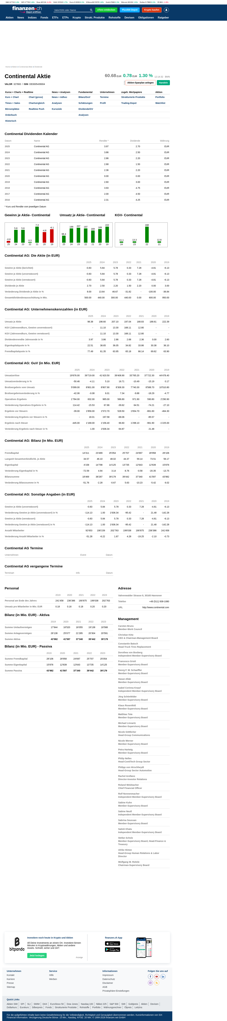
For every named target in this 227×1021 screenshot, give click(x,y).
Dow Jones (72, 1004)
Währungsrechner (112, 1007)
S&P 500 (114, 1004)
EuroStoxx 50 (57, 1004)
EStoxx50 (90, 2)
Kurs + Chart (12, 97)
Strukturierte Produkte (133, 97)
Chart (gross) (36, 97)
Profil (103, 103)
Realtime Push (36, 109)
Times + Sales (12, 103)
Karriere (11, 979)
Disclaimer (108, 983)
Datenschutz (109, 979)
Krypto (77, 17)
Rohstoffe (115, 17)
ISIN (26, 84)
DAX (55, 2)
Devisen (129, 17)
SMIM (37, 1004)
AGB (105, 987)
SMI (7, 2)
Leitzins (138, 1007)
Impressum (108, 975)
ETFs (55, 17)
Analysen (57, 103)
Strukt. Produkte (95, 17)
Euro (72, 2)
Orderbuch (11, 115)
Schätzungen (85, 103)
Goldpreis (133, 1004)
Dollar (142, 2)
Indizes (32, 17)
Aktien (9, 17)
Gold (108, 2)
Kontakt (10, 975)
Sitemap (11, 987)
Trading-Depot (129, 103)
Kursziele (57, 109)
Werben (53, 979)
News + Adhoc (59, 97)
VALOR (8, 84)
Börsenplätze (12, 109)
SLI (29, 1004)
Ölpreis (128, 1007)
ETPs (65, 17)
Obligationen (146, 17)
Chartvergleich (36, 103)
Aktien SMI (12, 1004)
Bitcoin (124, 2)
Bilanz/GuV (84, 97)
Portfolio (160, 97)
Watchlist (160, 103)
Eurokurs (24, 1007)
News (20, 17)
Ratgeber (163, 17)
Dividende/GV (85, 109)
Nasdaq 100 (87, 1004)
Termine (104, 97)
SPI (22, 2)
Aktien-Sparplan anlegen (140, 82)
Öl (158, 2)
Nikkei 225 (101, 1004)
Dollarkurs (12, 1007)
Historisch (10, 121)
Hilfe (51, 975)
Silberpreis (37, 1007)
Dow (38, 2)
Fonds (44, 17)
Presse (10, 983)
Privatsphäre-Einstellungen (116, 991)
